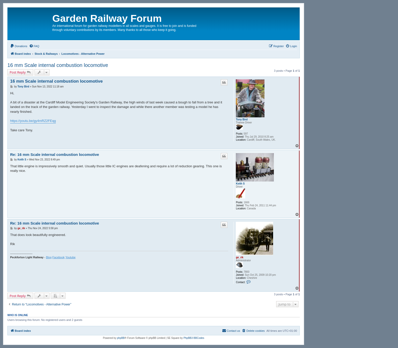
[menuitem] (18, 46)
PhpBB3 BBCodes (194, 338)
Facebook (58, 257)
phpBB (121, 338)
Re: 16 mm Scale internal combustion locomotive (54, 154)
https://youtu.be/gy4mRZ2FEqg (33, 121)
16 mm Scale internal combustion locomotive (57, 65)
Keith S (240, 183)
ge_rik (239, 257)
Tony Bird (241, 119)
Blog (49, 257)
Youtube (70, 257)
